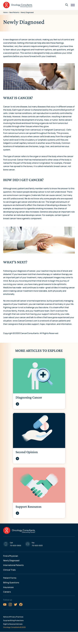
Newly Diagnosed (11, 560)
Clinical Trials (9, 569)
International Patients (13, 565)
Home (5, 12)
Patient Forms (9, 577)
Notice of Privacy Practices (13, 617)
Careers (7, 591)
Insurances (8, 587)
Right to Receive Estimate (12, 624)
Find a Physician (10, 556)
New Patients (14, 12)
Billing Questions (11, 582)
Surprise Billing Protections (13, 620)
